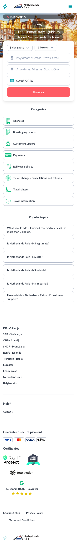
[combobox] (38, 58)
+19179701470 (18, 16)
